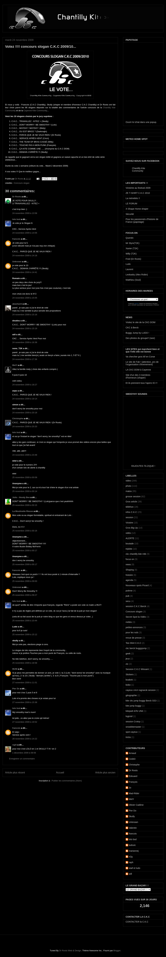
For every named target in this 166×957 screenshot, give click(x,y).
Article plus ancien (105, 772)
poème (129, 590)
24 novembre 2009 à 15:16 (24, 314)
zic (127, 664)
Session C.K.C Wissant (137, 669)
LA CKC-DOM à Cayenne (138, 369)
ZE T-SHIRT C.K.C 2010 (138, 193)
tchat (137, 122)
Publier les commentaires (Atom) (67, 780)
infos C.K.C (131, 512)
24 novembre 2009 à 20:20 (24, 426)
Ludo (128, 264)
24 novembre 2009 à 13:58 (24, 213)
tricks (128, 737)
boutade (130, 543)
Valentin (133, 828)
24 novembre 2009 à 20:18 (24, 412)
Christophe (17, 418)
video (128, 480)
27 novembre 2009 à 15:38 (24, 702)
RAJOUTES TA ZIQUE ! (143, 466)
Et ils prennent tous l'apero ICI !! (141, 383)
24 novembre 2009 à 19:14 (24, 398)
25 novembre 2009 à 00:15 (24, 505)
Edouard (133, 776)
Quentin (129, 238)
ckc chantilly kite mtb (136, 554)
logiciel (129, 716)
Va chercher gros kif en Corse (140, 356)
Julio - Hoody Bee (21, 497)
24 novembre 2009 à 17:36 (24, 359)
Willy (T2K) (131, 253)
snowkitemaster (133, 727)
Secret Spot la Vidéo (136, 617)
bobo (128, 685)
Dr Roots (19, 179)
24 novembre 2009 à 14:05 (24, 233)
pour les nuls (132, 632)
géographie (131, 695)
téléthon (130, 507)
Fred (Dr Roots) (133, 259)
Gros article (131, 501)
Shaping (130, 569)
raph (14, 745)
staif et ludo (134, 868)
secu (128, 601)
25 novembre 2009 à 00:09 (24, 477)
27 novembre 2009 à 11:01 (24, 682)
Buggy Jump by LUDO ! (137, 333)
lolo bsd (16, 219)
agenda (129, 580)
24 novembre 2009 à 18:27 (24, 384)
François (133, 782)
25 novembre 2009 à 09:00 (24, 581)
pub (127, 596)
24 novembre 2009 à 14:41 (24, 272)
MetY (14, 365)
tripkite (129, 549)
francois (16, 239)
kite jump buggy (133, 705)
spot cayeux (132, 732)
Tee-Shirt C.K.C (133, 643)
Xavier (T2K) (132, 248)
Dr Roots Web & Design (70, 950)
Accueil (60, 772)
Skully (132, 816)
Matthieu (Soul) (133, 280)
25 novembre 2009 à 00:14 (24, 491)
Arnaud (132, 753)
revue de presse (134, 637)
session (129, 517)
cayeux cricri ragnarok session (141, 690)
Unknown (17, 261)
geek (128, 653)
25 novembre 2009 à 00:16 (24, 531)
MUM (14, 669)
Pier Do (16, 688)
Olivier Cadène (136, 805)
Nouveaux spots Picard (137, 585)
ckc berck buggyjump (136, 648)
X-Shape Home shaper (137, 209)
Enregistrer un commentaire (22, 758)
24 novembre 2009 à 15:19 (24, 328)
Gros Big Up (132, 527)
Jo (130, 787)
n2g (130, 856)
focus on (130, 559)
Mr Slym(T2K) (132, 243)
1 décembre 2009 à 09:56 (24, 753)
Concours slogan (22, 183)
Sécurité (130, 214)
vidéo (128, 533)
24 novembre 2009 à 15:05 (24, 298)
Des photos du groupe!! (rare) (140, 338)
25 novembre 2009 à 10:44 (24, 620)
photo (128, 486)
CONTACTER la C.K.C (137, 921)
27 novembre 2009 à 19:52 (24, 722)
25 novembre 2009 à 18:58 (24, 663)
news (128, 564)
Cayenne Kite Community (35, 110)
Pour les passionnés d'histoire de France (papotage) (142, 220)
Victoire (129, 522)
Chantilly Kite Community (138, 169)
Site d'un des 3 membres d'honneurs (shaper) (138, 376)
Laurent (129, 269)
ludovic (132, 845)
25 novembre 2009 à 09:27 (24, 595)
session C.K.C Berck (136, 606)
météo (129, 622)
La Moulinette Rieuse (22, 511)
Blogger (116, 950)
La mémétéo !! (133, 198)
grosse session (133, 496)
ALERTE (130, 538)
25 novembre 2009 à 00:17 (24, 550)
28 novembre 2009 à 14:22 (24, 739)
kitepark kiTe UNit (134, 711)
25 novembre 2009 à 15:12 (24, 634)
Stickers (130, 674)
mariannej (134, 851)
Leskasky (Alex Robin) (137, 274)
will (130, 874)
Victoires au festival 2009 (138, 188)
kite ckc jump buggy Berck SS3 (141, 700)
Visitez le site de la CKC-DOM (140, 322)
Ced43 (132, 759)
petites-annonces (134, 627)
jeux (128, 658)
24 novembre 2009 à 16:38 (24, 342)
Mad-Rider (134, 793)
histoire (129, 575)
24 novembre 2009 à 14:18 (24, 255)
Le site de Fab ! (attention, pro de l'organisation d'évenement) (142, 363)
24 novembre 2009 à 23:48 (24, 455)
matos (129, 491)
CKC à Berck (132, 327)
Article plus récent (15, 772)
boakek (129, 679)
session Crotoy (133, 721)
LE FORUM (131, 203)
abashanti (17, 304)
